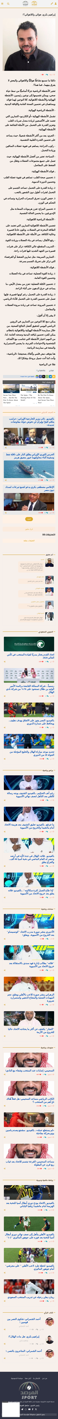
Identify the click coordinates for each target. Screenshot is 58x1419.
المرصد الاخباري (47, 412)
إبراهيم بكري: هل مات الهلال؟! (23, 1336)
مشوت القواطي (39, 588)
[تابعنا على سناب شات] (26, 1409)
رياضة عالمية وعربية (44, 1180)
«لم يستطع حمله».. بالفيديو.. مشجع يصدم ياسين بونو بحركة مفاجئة (30, 1132)
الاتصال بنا (36, 1378)
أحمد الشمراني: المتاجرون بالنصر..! (24, 1351)
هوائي (51, 370)
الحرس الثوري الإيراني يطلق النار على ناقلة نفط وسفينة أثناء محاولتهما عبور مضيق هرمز (30, 456)
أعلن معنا (28, 1378)
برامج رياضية (48, 770)
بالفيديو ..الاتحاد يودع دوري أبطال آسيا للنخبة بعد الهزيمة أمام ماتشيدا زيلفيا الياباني (30, 1204)
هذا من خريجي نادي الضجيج (35, 581)
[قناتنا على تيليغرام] (22, 1409)
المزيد (29, 519)
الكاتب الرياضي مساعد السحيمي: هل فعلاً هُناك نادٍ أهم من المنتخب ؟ (30, 1100)
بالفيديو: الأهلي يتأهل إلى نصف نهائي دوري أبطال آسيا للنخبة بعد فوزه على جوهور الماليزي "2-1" (29, 1236)
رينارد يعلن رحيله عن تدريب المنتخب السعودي (31, 1297)
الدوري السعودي (45, 632)
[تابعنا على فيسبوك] (32, 1409)
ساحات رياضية (47, 909)
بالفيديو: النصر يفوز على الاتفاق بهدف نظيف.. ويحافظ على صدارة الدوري (31, 722)
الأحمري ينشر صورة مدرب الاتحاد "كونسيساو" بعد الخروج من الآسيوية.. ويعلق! (30, 933)
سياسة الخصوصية (17, 1378)
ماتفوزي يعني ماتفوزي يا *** (35, 606)
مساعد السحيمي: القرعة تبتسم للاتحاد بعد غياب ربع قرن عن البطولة (30, 1163)
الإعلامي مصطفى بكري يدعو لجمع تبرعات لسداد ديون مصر (29, 488)
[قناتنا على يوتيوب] (29, 1409)
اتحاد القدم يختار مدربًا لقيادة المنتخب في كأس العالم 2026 (30, 656)
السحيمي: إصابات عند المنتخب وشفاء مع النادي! (29, 1070)
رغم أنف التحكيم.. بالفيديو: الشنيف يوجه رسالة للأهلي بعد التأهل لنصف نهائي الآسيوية (30, 795)
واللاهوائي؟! (40, 370)
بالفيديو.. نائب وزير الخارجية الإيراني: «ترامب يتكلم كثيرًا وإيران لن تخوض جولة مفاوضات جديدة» (31, 421)
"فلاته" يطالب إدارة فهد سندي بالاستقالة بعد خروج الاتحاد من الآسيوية (31, 965)
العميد (42, 559)
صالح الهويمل (40, 577)
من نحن (44, 1378)
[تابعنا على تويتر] (36, 1410)
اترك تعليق (29, 529)
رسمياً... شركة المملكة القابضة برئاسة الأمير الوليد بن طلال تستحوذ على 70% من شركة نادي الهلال (30, 689)
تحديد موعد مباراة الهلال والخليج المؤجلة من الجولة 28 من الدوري (32, 753)
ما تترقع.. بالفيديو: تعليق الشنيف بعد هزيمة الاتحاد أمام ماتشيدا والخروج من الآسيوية (29, 826)
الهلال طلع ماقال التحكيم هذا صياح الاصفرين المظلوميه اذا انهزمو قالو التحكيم (31, 618)
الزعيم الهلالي (40, 613)
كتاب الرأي (48, 1312)
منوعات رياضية (47, 1047)
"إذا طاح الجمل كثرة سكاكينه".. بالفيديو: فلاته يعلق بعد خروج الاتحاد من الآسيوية (31, 892)
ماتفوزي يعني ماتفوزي (37, 601)
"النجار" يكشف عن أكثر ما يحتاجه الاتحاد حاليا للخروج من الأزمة (31, 1031)
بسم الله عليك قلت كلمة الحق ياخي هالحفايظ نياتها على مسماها (33, 593)
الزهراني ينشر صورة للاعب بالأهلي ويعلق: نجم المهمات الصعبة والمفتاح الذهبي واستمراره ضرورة (30, 997)
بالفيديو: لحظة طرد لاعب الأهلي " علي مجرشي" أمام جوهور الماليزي (29, 1267)
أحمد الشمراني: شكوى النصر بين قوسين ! (23, 1321)
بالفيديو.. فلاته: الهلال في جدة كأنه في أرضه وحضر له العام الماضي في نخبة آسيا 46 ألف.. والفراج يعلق (31, 859)
